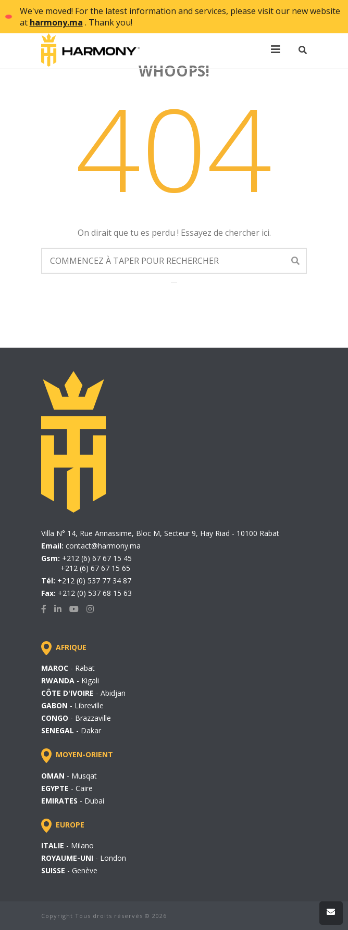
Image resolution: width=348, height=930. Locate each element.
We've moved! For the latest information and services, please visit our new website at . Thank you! (180, 16)
